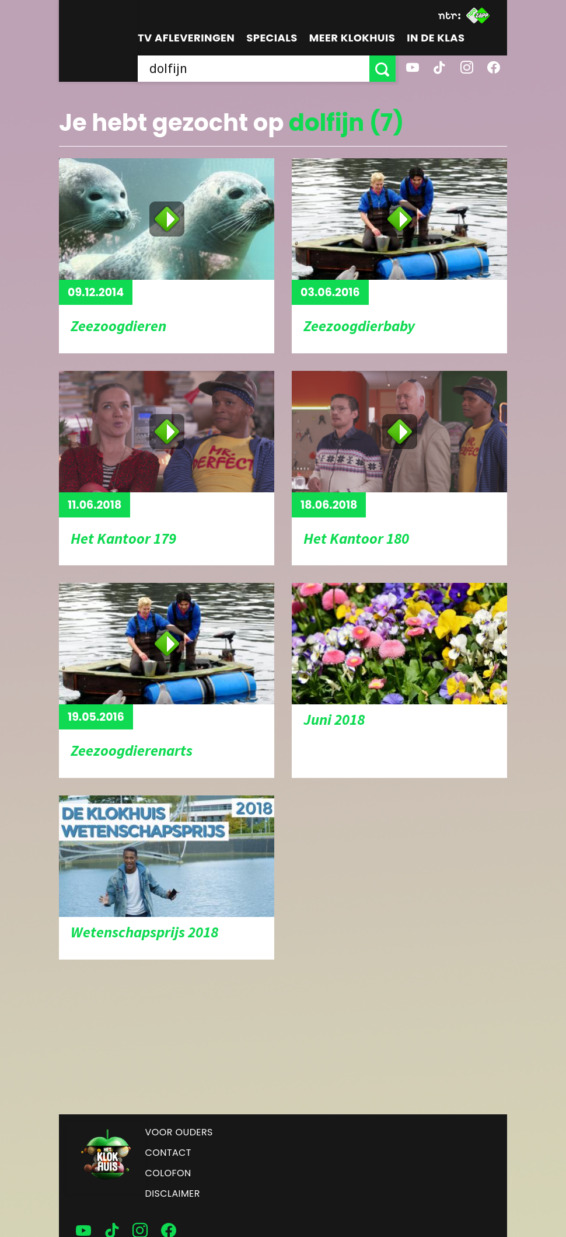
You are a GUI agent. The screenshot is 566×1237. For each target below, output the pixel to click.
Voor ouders (179, 1132)
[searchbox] (254, 68)
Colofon (168, 1173)
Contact (168, 1152)
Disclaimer (172, 1193)
